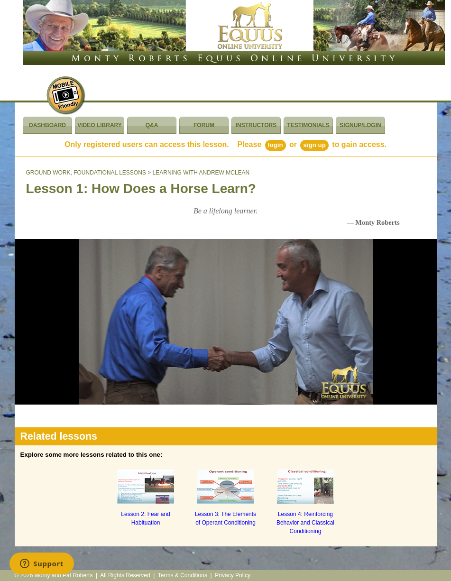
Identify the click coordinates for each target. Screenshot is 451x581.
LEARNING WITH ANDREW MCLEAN (201, 172)
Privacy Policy (232, 575)
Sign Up (314, 144)
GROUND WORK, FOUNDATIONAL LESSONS (86, 172)
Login (275, 144)
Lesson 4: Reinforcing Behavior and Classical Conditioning (305, 523)
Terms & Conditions (182, 575)
